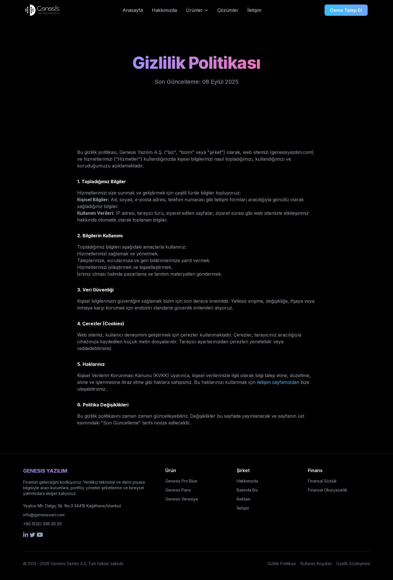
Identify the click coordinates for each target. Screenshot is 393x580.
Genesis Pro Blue (181, 481)
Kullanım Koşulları (316, 563)
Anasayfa (133, 10)
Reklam (243, 499)
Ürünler (197, 10)
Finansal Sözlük (322, 481)
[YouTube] (40, 534)
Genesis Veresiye (181, 499)
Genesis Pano (178, 490)
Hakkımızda (164, 10)
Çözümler (227, 10)
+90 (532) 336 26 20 (42, 523)
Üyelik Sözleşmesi (353, 563)
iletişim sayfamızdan (278, 382)
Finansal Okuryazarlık (327, 490)
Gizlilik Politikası (281, 563)
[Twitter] (32, 534)
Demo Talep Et (346, 10)
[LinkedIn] (25, 534)
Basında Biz (247, 490)
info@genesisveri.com (44, 514)
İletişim (254, 10)
